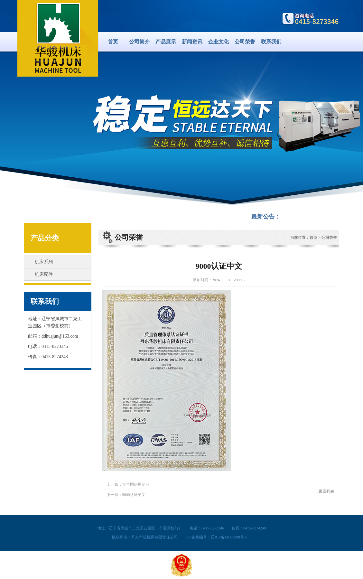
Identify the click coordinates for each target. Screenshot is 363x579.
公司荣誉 (245, 41)
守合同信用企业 (135, 484)
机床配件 (44, 274)
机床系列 (44, 261)
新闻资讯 (192, 41)
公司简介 (139, 41)
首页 (113, 41)
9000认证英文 (133, 494)
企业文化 (218, 41)
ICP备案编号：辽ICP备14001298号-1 (216, 537)
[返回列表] (327, 491)
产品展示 (165, 41)
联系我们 (271, 41)
